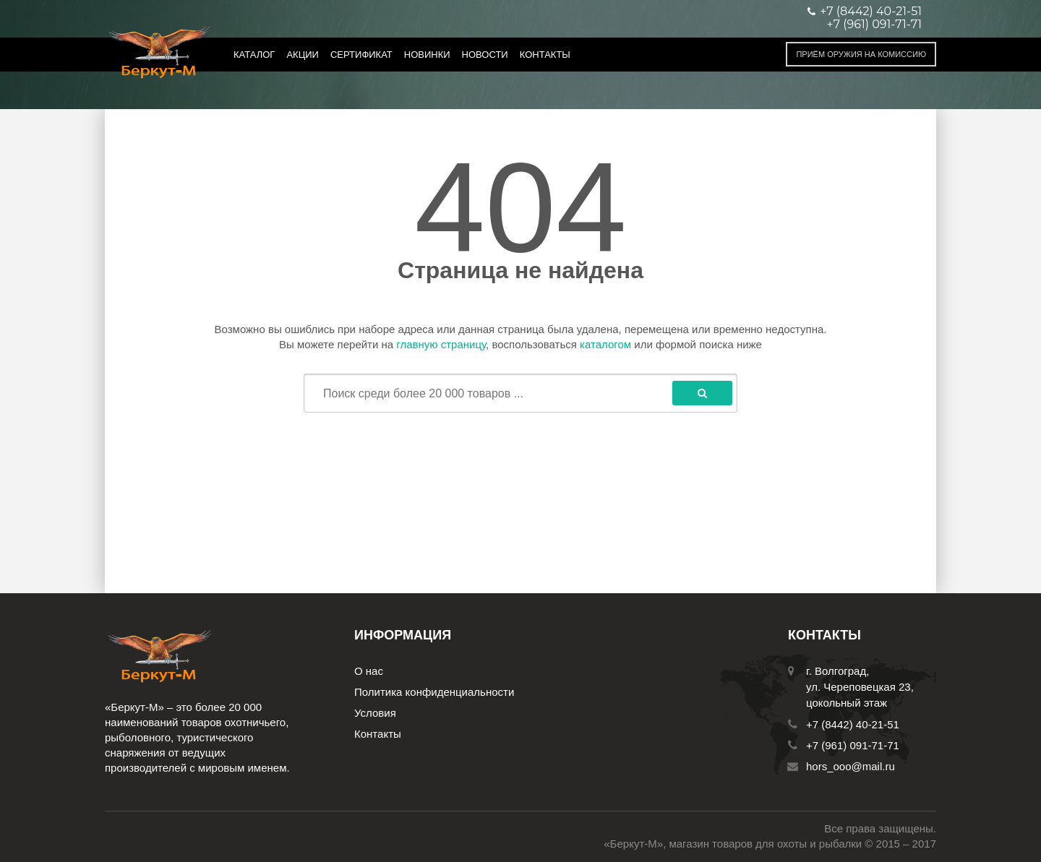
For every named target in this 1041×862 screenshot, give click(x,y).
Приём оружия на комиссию (861, 54)
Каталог (254, 54)
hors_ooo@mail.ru (850, 766)
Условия (375, 713)
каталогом (605, 344)
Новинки (427, 54)
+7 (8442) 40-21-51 (852, 724)
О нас (368, 671)
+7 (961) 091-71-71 (874, 24)
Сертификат (361, 54)
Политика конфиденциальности (434, 692)
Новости (485, 54)
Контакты (545, 54)
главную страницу (441, 344)
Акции (302, 54)
